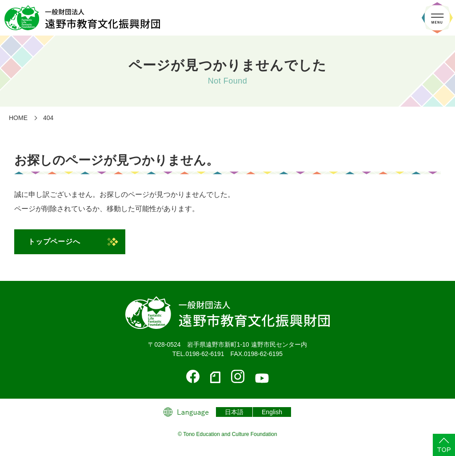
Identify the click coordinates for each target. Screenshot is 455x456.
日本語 (234, 412)
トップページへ (54, 241)
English (272, 412)
